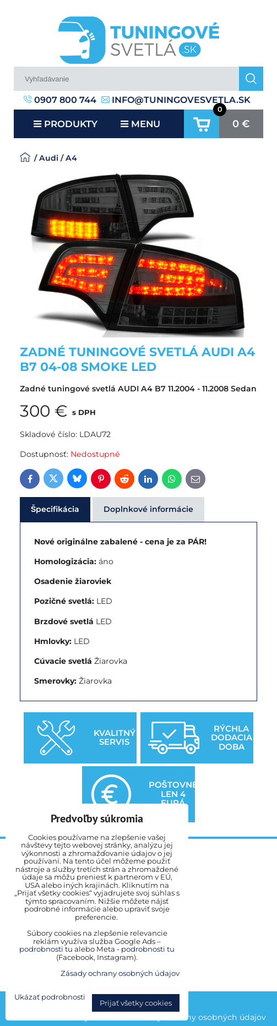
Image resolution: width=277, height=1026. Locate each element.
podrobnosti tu (46, 949)
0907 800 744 (60, 100)
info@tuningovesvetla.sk (176, 100)
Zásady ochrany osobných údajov (200, 1017)
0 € (241, 124)
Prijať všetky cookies (136, 1002)
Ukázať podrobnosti (49, 997)
